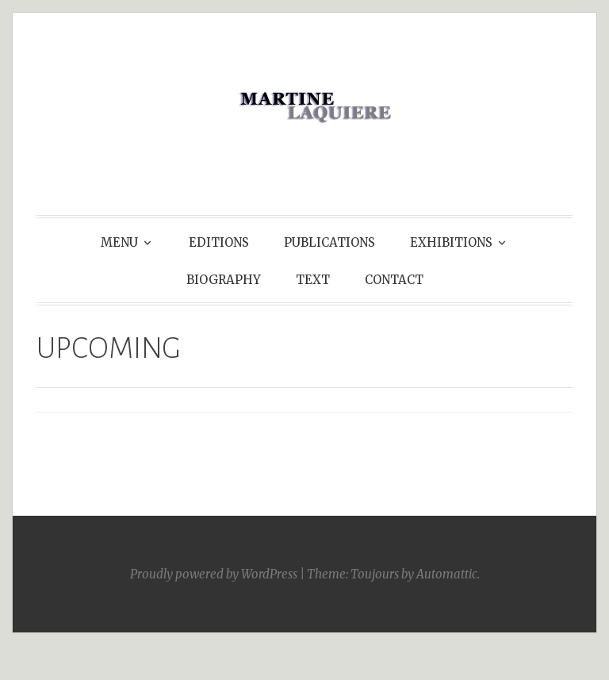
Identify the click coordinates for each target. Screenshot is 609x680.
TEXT (313, 279)
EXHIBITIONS (451, 242)
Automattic (446, 574)
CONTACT (394, 279)
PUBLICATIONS (329, 242)
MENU (119, 242)
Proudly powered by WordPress (213, 574)
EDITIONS (219, 242)
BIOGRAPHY (223, 279)
